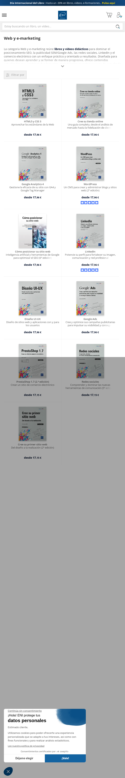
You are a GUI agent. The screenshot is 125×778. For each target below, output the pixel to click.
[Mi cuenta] (119, 15)
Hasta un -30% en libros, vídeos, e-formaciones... (62, 3)
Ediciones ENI (62, 15)
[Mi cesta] (109, 15)
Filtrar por (17, 75)
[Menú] (4, 15)
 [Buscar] (118, 27)
